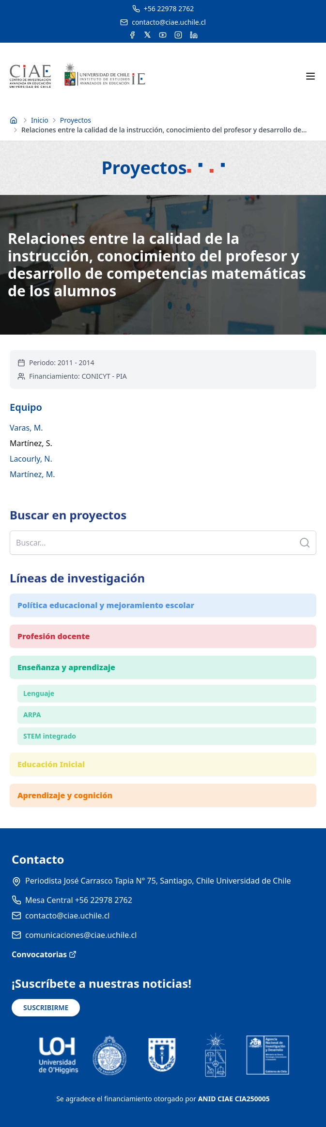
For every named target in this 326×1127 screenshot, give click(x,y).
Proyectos (75, 120)
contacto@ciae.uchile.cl (67, 915)
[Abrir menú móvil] (310, 76)
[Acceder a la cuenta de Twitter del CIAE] (147, 35)
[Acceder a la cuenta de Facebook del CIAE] (132, 35)
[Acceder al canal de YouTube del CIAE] (163, 35)
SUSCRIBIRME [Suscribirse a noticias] (45, 1007)
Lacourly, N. (31, 458)
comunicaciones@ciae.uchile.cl (81, 935)
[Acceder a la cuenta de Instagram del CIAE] (178, 35)
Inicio (39, 120)
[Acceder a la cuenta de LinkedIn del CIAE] (194, 35)
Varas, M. (26, 427)
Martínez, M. (32, 474)
